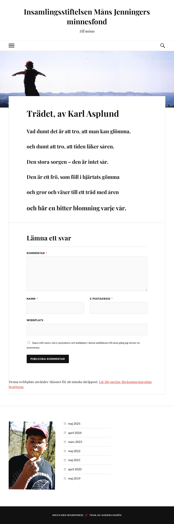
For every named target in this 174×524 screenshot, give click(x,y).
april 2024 (75, 432)
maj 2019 (74, 478)
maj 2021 (74, 460)
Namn (32, 298)
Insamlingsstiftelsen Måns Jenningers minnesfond (87, 16)
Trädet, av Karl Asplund (73, 113)
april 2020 (75, 469)
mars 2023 (75, 441)
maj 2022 (74, 451)
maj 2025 (74, 423)
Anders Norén (111, 515)
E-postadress (101, 298)
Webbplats (35, 320)
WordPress (75, 515)
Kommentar (37, 253)
